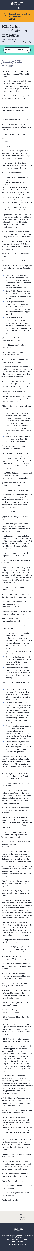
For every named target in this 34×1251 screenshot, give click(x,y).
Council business (12, 39)
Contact (25, 1239)
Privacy (20, 1241)
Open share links (29, 42)
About (8, 1239)
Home (3, 39)
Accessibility (16, 1239)
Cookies (13, 1241)
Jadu (24, 1244)
